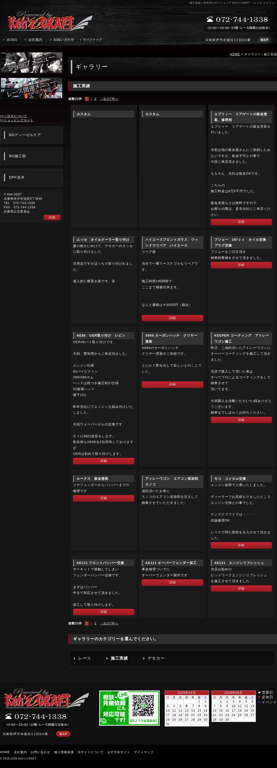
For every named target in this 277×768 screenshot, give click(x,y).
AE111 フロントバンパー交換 (100, 563)
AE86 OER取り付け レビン (101, 335)
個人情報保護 (64, 752)
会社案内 (20, 752)
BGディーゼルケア (25, 135)
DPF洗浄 (16, 177)
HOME (235, 54)
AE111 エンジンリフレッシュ (239, 563)
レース (84, 658)
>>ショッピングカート (16, 120)
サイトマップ (144, 752)
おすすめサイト (118, 752)
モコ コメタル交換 (230, 478)
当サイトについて (91, 752)
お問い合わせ (40, 752)
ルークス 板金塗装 (92, 478)
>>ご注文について (13, 116)
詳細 (241, 222)
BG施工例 (17, 156)
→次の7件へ (109, 99)
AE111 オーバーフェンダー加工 (170, 563)
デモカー (156, 658)
